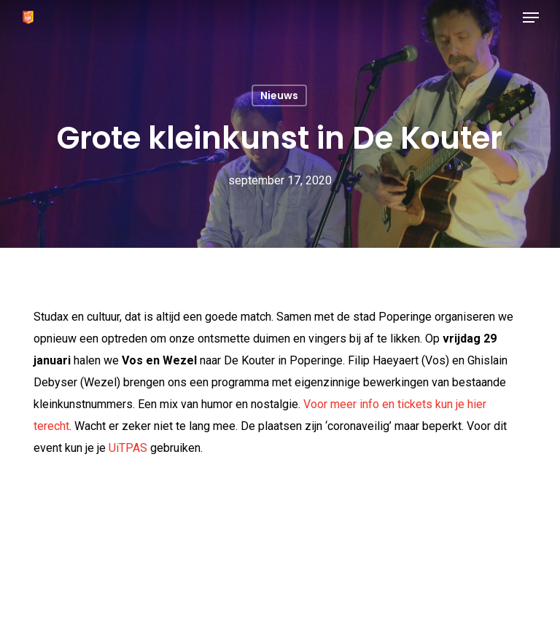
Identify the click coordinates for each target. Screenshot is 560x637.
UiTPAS (128, 448)
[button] (531, 17)
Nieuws (279, 95)
